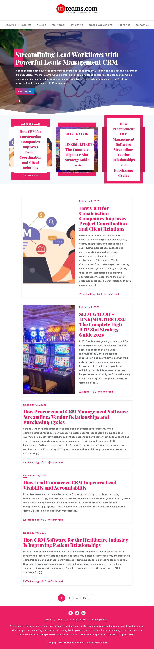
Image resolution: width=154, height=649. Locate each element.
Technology (87, 294)
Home (48, 619)
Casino (84, 391)
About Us (63, 619)
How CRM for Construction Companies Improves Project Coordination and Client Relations (103, 218)
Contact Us (79, 619)
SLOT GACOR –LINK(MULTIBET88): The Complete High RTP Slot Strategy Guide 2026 (102, 324)
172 (84, 597)
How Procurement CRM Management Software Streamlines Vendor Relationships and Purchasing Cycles (75, 416)
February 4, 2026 (89, 307)
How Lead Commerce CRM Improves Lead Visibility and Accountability (69, 485)
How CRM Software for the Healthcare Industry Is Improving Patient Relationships (75, 542)
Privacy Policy (99, 619)
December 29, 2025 (34, 404)
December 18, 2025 (34, 532)
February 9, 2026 (89, 201)
